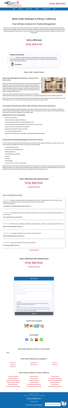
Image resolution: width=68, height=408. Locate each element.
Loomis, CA (13, 359)
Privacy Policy (26, 305)
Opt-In (18, 301)
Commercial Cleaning (13, 371)
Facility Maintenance (13, 373)
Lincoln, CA (55, 358)
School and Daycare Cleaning (55, 375)
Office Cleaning (55, 371)
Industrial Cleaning (34, 377)
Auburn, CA (13, 358)
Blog (54, 8)
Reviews (37, 8)
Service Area (29, 8)
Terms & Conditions (33, 305)
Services (21, 9)
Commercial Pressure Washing (34, 381)
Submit (34, 309)
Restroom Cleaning (13, 379)
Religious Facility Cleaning (13, 377)
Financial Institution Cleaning (34, 379)
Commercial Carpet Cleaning (13, 375)
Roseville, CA (13, 361)
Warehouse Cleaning (34, 375)
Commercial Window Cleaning (13, 381)
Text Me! (19, 297)
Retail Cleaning (55, 379)
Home (13, 8)
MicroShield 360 (46, 8)
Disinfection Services (55, 377)
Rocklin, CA (55, 359)
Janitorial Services (34, 371)
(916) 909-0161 (57, 3)
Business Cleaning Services (54, 381)
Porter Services (34, 373)
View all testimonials (34, 245)
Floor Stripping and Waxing (55, 373)
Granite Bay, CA (34, 358)
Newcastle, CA (34, 359)
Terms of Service (43, 405)
